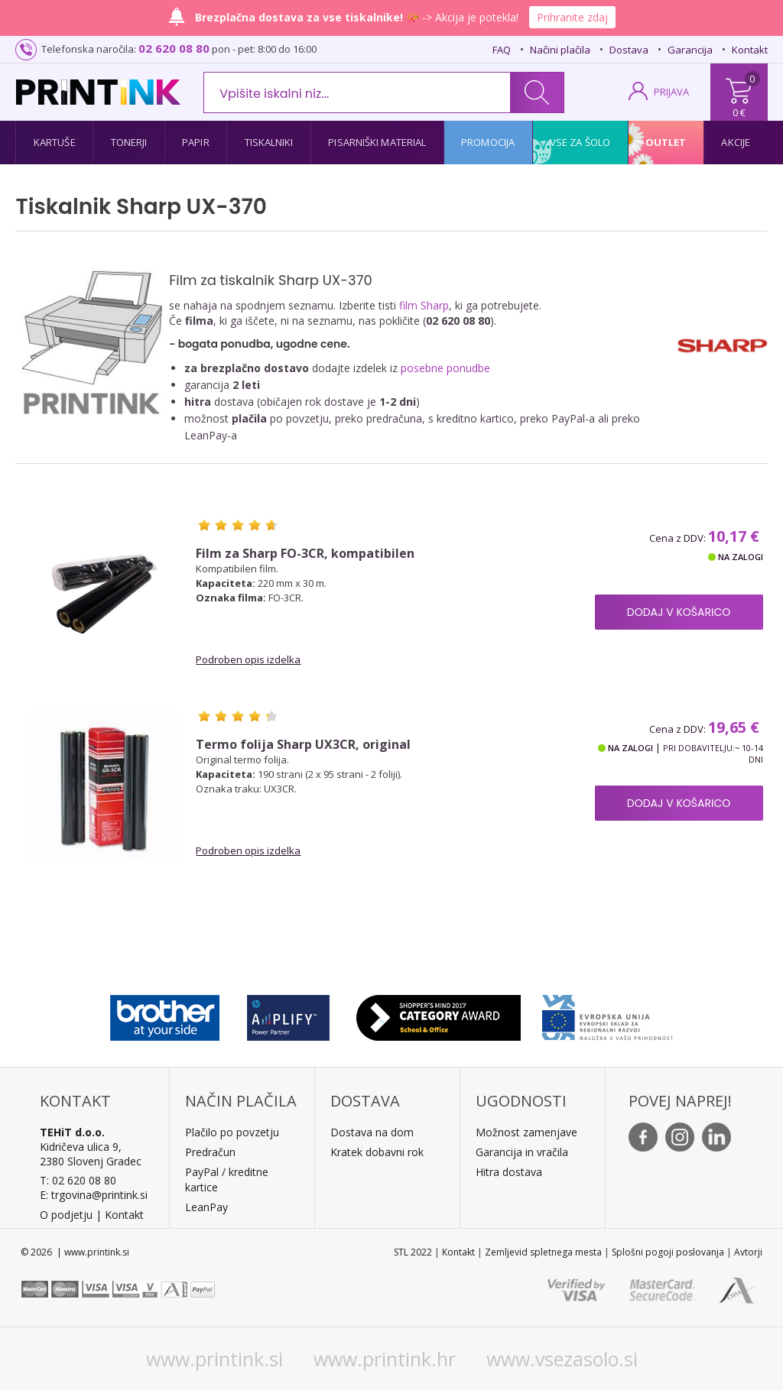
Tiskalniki (269, 142)
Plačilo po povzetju (232, 1132)
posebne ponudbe (445, 368)
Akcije (735, 142)
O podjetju (66, 1214)
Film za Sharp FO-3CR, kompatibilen (305, 553)
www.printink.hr (385, 1359)
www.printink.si (214, 1359)
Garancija (690, 50)
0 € (739, 112)
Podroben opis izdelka (248, 659)
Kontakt (750, 50)
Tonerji (129, 142)
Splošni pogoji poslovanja (668, 1252)
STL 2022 (413, 1252)
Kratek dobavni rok (377, 1152)
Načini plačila (560, 50)
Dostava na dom (372, 1132)
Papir (196, 142)
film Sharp (424, 305)
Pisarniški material (377, 142)
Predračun (210, 1152)
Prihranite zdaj (572, 17)
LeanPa (204, 1207)
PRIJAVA (671, 92)
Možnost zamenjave (526, 1132)
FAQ (501, 50)
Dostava (628, 50)
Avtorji (748, 1252)
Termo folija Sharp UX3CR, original (303, 744)
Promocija (488, 142)
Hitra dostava (509, 1172)
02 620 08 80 (174, 48)
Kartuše (55, 142)
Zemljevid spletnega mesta (543, 1252)
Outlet (666, 142)
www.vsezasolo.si (562, 1359)
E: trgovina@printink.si (94, 1194)
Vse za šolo (580, 142)
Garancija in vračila (522, 1152)
